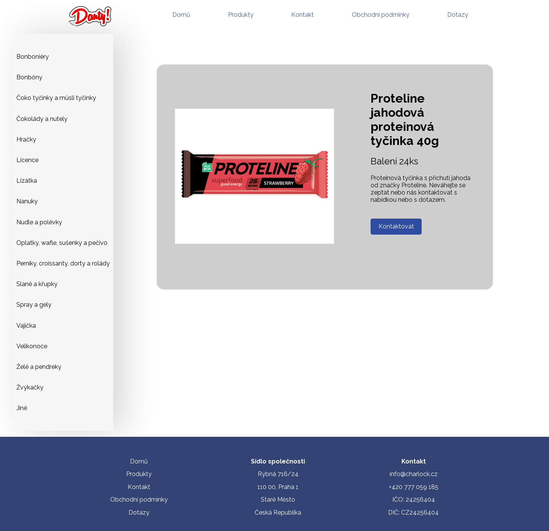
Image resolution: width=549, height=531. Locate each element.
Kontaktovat (396, 226)
